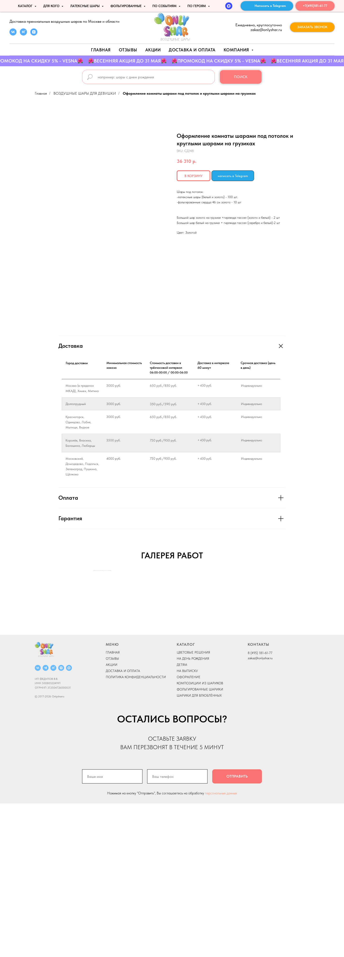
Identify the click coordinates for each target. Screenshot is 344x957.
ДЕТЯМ (182, 818)
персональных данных (221, 947)
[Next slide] (250, 647)
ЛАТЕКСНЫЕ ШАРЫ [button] (85, 6)
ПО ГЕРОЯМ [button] (197, 6)
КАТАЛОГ (186, 798)
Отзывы (128, 49)
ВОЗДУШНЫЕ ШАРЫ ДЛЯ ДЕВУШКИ (84, 93)
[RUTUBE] (53, 821)
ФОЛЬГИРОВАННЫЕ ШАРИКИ (200, 843)
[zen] (33, 34)
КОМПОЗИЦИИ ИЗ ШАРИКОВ (200, 837)
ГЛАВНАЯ (113, 806)
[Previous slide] (94, 647)
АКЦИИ (153, 49)
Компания (237, 49)
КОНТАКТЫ (258, 798)
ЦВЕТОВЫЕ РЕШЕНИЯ (193, 806)
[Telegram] (46, 821)
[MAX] (228, 5)
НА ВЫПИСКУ (187, 824)
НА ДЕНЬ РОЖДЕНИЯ (193, 812)
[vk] (13, 34)
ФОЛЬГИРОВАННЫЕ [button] (126, 6)
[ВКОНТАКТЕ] (38, 821)
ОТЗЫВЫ (112, 812)
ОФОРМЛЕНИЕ (188, 830)
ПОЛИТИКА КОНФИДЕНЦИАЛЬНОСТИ (136, 830)
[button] (312, 27)
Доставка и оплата (192, 49)
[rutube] (23, 34)
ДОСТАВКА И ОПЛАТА (123, 824)
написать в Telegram (233, 176)
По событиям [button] (164, 6)
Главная (101, 49)
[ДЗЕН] (61, 821)
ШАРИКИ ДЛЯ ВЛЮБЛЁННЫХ (199, 849)
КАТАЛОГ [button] (25, 6)
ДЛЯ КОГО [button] (51, 6)
